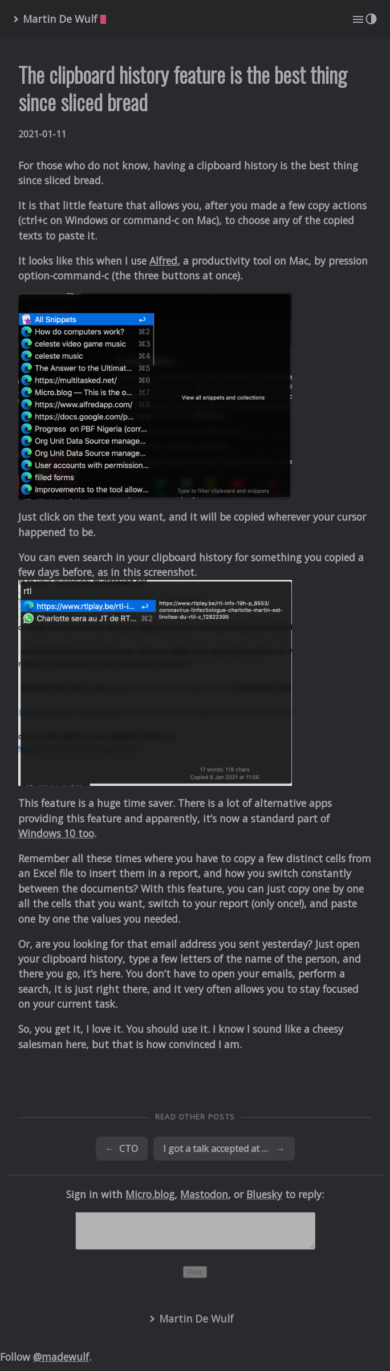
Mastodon (204, 1194)
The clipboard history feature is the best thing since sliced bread (182, 88)
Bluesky (264, 1194)
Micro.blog (149, 1194)
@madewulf (61, 1363)
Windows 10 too (56, 833)
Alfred (163, 260)
